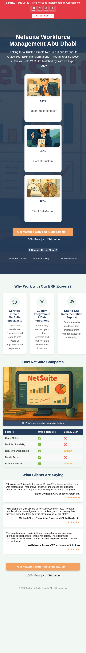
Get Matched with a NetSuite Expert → (43, 231)
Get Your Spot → (43, 15)
